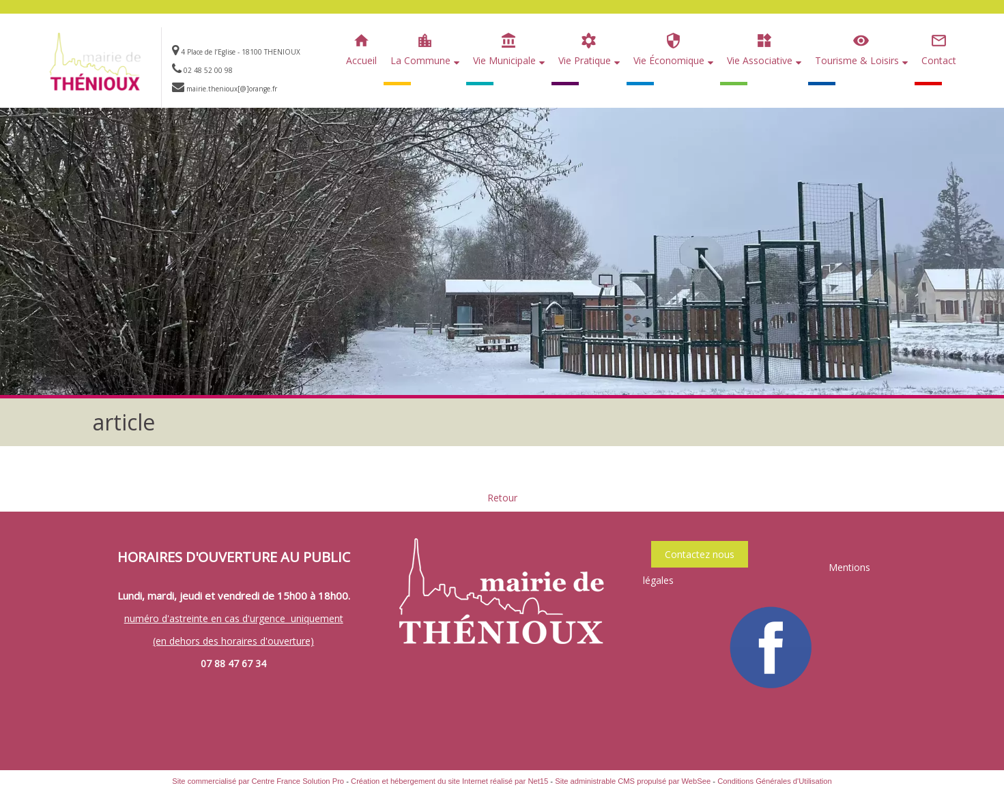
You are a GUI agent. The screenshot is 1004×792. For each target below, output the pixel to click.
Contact (938, 60)
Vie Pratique (584, 60)
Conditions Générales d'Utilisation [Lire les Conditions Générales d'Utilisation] (774, 781)
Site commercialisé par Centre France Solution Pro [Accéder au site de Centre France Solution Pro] (258, 781)
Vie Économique (668, 60)
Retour (502, 497)
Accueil (361, 60)
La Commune (420, 60)
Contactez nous (699, 554)
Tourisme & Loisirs (857, 60)
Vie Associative (759, 60)
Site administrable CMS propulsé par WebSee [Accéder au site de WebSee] (633, 781)
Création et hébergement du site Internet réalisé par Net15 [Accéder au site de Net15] (449, 781)
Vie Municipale (504, 60)
